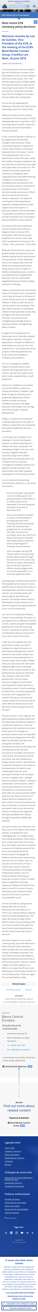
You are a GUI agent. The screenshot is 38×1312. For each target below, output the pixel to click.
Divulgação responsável (14, 1186)
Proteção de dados (12, 1199)
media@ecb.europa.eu (20, 1049)
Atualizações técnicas (13, 1183)
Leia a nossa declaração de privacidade (20, 1293)
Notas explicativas (12, 1154)
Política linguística (12, 1213)
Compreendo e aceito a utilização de (20, 1304)
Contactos (9, 1161)
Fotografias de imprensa (14, 1158)
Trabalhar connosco (13, 1151)
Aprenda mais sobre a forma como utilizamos (20, 1297)
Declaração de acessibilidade (16, 1209)
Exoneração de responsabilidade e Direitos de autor (18, 1179)
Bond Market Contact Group (20, 1124)
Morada (8, 1165)
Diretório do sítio (11, 1218)
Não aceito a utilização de (20, 1308)
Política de (12, 1206)
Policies (28, 989)
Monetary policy (13, 989)
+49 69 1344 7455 (17, 1045)
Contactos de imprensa (16, 1066)
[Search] (18, 6)
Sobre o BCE (10, 1148)
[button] (34, 2)
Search (27, 6)
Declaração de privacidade (15, 1203)
